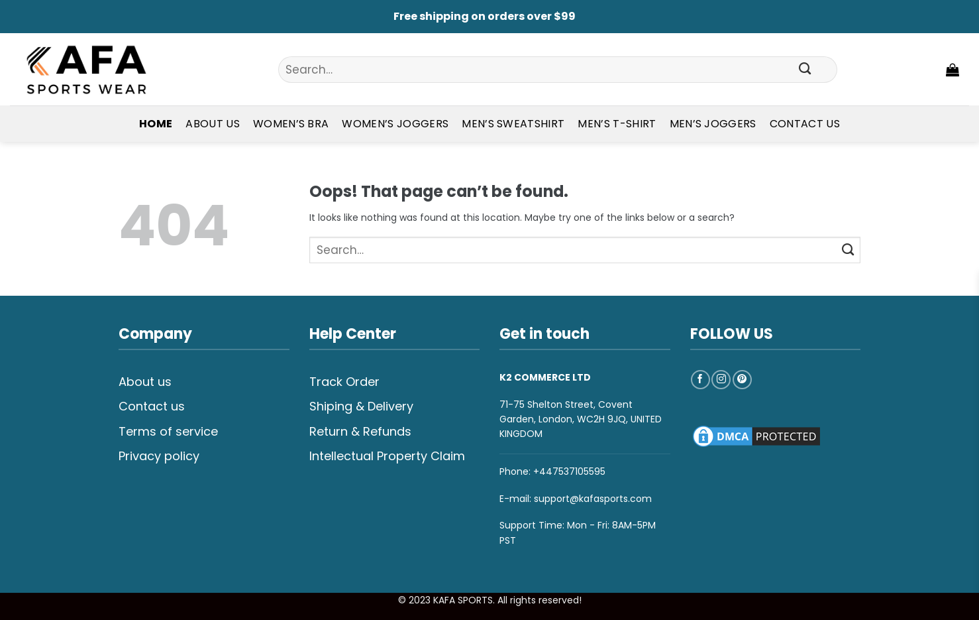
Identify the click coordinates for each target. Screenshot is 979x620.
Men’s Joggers (713, 123)
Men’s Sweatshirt (513, 123)
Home (155, 123)
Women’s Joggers (395, 123)
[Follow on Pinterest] (742, 379)
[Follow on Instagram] (721, 379)
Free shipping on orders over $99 (484, 16)
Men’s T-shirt (617, 123)
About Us (212, 123)
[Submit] (805, 69)
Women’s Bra (291, 123)
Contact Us (805, 123)
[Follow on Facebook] (700, 379)
